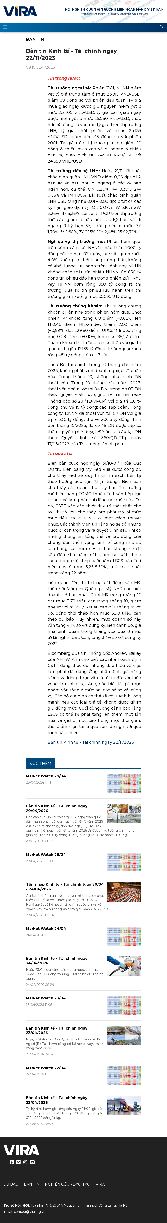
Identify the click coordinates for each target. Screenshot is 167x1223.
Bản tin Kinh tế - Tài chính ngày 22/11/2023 (91, 742)
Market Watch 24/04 (46, 929)
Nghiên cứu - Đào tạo (67, 1184)
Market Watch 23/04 (46, 998)
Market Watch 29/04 (46, 776)
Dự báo (11, 1184)
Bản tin (35, 39)
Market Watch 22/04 (46, 1068)
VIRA (20, 11)
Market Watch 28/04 (46, 855)
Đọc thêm (40, 763)
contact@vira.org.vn (29, 1212)
